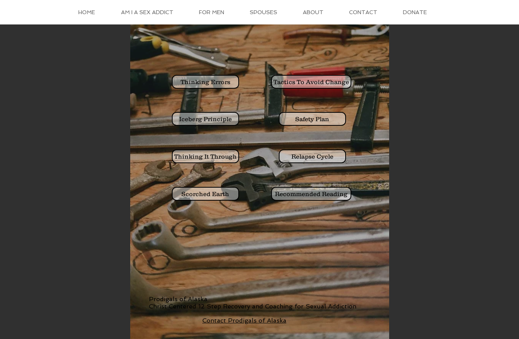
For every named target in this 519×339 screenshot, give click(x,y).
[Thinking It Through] (205, 156)
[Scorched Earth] (205, 194)
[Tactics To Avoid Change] (311, 82)
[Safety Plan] (312, 119)
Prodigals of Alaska (178, 299)
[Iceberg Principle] (205, 119)
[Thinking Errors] (205, 82)
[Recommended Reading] (311, 194)
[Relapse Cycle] (312, 156)
